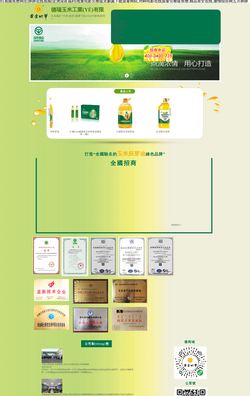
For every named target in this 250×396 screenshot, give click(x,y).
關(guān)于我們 (117, 13)
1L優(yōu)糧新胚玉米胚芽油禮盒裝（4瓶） (97, 132)
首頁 (113, 11)
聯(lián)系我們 (117, 43)
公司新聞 (115, 40)
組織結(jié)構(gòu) (118, 21)
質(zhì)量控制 (116, 29)
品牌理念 (115, 19)
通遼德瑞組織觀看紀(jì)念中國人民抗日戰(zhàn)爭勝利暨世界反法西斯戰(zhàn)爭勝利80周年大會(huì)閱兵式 (87, 394)
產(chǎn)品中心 (117, 32)
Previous (49, 112)
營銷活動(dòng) (117, 37)
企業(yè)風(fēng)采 (119, 27)
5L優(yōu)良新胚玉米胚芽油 (57, 131)
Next (170, 112)
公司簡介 (115, 16)
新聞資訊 (115, 35)
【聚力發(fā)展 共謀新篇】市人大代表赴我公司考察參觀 (65, 364)
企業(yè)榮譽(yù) (118, 24)
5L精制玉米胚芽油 (137, 131)
